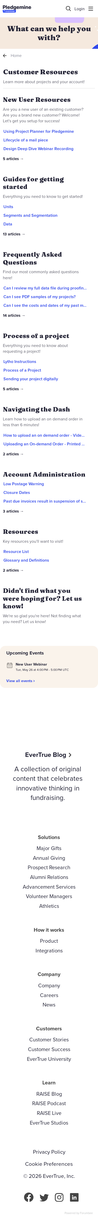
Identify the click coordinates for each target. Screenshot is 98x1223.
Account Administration (44, 474)
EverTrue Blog (45, 755)
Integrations (49, 951)
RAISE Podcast (49, 1103)
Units (8, 207)
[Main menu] (90, 8)
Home (16, 55)
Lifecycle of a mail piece (25, 140)
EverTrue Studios (49, 1123)
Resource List (16, 552)
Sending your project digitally (30, 379)
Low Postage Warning (23, 484)
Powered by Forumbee (79, 1213)
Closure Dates (16, 492)
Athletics (49, 906)
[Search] (68, 8)
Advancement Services (49, 887)
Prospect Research (49, 867)
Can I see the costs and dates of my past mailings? (50, 305)
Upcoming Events (25, 653)
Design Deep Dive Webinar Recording (38, 149)
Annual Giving (49, 858)
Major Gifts (49, 848)
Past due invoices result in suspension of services (49, 501)
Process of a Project (22, 370)
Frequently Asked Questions (32, 258)
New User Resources (37, 99)
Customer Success (49, 1049)
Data (7, 224)
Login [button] (79, 9)
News (49, 1005)
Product (49, 941)
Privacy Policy (49, 1151)
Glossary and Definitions (26, 560)
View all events (19, 681)
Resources (20, 531)
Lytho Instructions (19, 362)
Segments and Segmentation (30, 215)
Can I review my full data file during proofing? (45, 288)
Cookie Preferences (49, 1164)
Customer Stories (49, 1039)
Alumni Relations (49, 877)
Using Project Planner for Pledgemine (38, 131)
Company (49, 985)
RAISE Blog (49, 1094)
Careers (49, 995)
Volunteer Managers (49, 896)
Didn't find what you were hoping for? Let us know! (42, 598)
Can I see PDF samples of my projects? (39, 297)
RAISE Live (49, 1113)
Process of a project (36, 336)
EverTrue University (49, 1059)
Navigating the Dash (36, 409)
